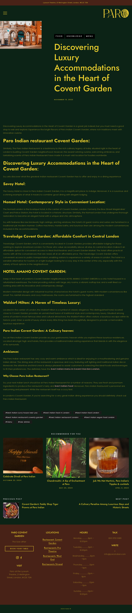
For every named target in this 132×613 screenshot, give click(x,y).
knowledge (74, 36)
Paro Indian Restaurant (33, 376)
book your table (19, 548)
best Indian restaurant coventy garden (25, 417)
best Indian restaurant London (64, 417)
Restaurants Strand (52, 564)
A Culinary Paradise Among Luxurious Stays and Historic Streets (104, 505)
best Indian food (64, 386)
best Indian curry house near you (22, 413)
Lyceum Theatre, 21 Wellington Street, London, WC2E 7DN (65, 3)
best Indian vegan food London (100, 417)
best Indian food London (88, 413)
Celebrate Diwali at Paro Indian (19, 476)
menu (89, 36)
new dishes (24, 422)
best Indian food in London (57, 413)
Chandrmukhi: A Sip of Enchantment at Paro (66, 482)
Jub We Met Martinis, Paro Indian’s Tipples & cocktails (111, 482)
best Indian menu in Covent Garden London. (75, 369)
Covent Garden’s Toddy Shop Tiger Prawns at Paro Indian (40, 505)
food (59, 36)
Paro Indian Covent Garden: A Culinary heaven (38, 330)
